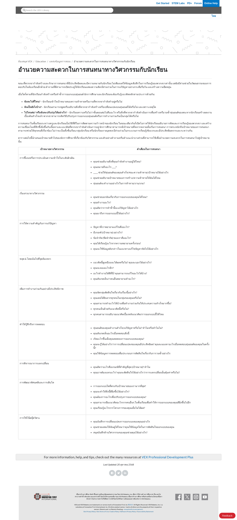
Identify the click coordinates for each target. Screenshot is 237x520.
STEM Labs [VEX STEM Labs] (178, 3)
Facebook (112, 473)
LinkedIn (125, 473)
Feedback (227, 515)
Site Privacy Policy (89, 511)
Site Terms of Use (102, 511)
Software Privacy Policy (128, 511)
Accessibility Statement (145, 511)
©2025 (130, 505)
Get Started (162, 3)
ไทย (214, 16)
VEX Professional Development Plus (167, 457)
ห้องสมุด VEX (25, 61)
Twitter (119, 473)
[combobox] (67, 10)
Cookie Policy (114, 511)
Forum (198, 3)
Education (41, 61)
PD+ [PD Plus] (189, 3)
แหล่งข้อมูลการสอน (59, 61)
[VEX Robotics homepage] (24, 3)
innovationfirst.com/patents (133, 509)
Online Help (211, 3)
